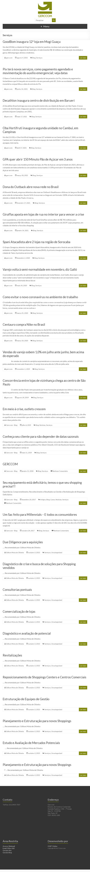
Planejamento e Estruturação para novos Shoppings (37, 721)
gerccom (9, 58)
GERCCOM (10, 464)
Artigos (43, 500)
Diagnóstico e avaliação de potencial (27, 633)
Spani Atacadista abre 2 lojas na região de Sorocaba (36, 242)
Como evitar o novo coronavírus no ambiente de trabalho (40, 297)
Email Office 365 (9, 848)
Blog (34, 58)
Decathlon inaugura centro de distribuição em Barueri (39, 100)
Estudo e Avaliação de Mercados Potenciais (31, 743)
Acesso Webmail (9, 846)
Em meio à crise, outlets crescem (24, 409)
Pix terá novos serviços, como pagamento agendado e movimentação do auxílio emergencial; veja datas (38, 71)
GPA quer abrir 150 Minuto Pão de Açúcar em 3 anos (38, 159)
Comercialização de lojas (19, 611)
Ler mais (83, 58)
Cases (52, 500)
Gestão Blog (7, 853)
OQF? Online (52, 846)
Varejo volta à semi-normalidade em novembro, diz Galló (40, 269)
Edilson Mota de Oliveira (15, 552)
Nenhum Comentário (60, 471)
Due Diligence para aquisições (23, 542)
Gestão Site (7, 850)
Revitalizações (12, 655)
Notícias (42, 425)
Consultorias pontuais (17, 589)
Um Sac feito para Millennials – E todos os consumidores (40, 514)
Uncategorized (56, 552)
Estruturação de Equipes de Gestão (26, 699)
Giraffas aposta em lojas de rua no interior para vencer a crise (43, 214)
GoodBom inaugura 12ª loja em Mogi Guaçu (32, 42)
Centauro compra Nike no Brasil (24, 324)
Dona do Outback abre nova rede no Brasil (31, 187)
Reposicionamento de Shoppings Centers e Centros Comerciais (44, 677)
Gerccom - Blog (11, 425)
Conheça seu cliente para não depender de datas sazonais (41, 436)
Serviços (39, 58)
